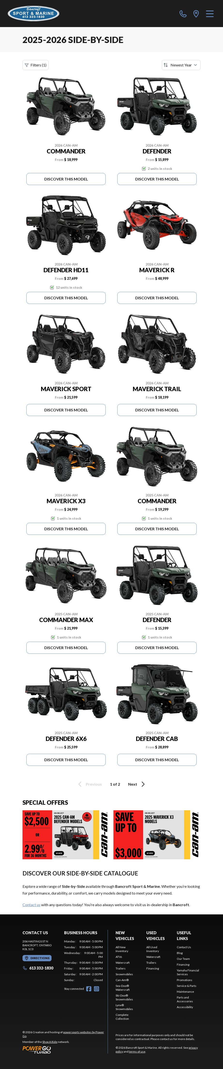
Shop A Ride (49, 1042)
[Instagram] (96, 989)
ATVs (119, 957)
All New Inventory (122, 949)
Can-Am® (122, 980)
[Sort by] (181, 65)
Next (137, 784)
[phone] (183, 13)
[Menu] (209, 13)
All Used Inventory (152, 949)
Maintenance (185, 991)
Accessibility (185, 1007)
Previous (89, 784)
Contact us (31, 904)
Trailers (121, 968)
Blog (180, 953)
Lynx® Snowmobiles (124, 1007)
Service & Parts (186, 986)
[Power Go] (65, 1050)
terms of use (137, 1051)
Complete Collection (122, 1016)
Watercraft (123, 962)
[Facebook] (89, 989)
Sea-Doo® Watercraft (123, 987)
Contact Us (184, 947)
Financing (152, 968)
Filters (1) (35, 65)
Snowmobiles (124, 974)
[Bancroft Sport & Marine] (33, 13)
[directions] (196, 13)
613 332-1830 (37, 968)
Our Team (183, 959)
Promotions (184, 980)
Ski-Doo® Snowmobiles (124, 997)
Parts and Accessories (185, 999)
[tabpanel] (83, 961)
